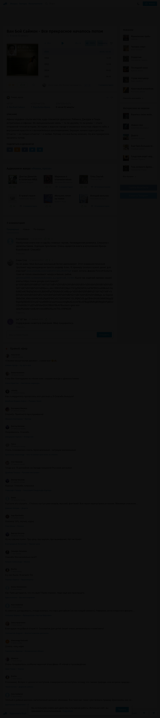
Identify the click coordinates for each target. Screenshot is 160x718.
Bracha (11, 569)
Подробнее (67, 711)
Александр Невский (16, 640)
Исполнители (35, 3)
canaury (11, 390)
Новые (26, 229)
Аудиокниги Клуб (14, 714)
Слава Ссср (21, 260)
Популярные (13, 229)
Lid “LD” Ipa (21, 319)
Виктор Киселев (14, 426)
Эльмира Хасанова (16, 551)
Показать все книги (133, 98)
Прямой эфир (18, 348)
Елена (10, 497)
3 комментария (105, 85)
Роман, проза (15, 97)
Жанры (14, 3)
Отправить (104, 335)
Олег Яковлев (13, 462)
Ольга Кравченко (15, 622)
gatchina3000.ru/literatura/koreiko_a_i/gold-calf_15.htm (45, 277)
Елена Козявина (14, 372)
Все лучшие (129, 176)
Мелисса (11, 658)
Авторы (23, 3)
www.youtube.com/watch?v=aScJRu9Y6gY (49, 270)
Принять (122, 709)
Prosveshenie (22, 239)
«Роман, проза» (41, 168)
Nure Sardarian (14, 605)
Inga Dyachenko (14, 515)
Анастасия (12, 355)
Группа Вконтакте (138, 187)
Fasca (10, 444)
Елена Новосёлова (16, 587)
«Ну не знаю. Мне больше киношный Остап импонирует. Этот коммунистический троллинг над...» (62, 85)
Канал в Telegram (138, 195)
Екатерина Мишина (16, 408)
